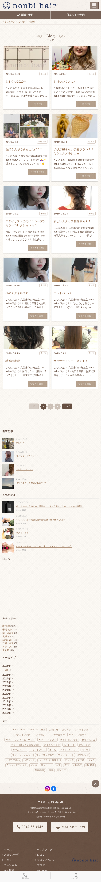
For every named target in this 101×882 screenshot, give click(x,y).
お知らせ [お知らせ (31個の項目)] (53, 729)
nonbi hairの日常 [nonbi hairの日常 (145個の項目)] (37, 729)
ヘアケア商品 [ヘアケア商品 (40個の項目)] (13, 760)
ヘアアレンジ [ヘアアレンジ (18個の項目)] (82, 755)
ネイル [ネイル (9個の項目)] (52, 750)
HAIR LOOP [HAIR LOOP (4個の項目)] (19, 729)
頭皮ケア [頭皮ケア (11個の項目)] (61, 770)
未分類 (5, 650)
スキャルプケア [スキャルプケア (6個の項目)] (52, 745)
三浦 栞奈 (8, 643)
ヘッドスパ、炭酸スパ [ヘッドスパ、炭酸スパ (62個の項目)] (50, 760)
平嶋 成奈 (7, 629)
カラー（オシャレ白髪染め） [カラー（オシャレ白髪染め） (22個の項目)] (25, 745)
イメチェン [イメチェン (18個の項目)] (39, 734)
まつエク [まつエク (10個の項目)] (66, 729)
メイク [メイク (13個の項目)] (91, 760)
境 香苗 (6, 636)
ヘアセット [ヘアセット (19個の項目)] (29, 760)
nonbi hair (7, 640)
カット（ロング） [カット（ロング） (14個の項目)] (69, 739)
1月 (6, 669)
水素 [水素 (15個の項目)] (58, 765)
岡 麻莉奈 (8, 633)
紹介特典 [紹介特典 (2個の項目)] (89, 765)
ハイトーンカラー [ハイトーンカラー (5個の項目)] (69, 750)
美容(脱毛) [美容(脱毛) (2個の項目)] (40, 770)
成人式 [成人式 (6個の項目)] (34, 765)
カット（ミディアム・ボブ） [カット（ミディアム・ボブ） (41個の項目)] (20, 739)
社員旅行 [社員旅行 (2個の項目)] (77, 765)
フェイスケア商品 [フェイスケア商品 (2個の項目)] (45, 755)
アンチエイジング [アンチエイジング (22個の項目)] (21, 734)
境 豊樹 (6, 626)
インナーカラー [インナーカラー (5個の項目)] (57, 734)
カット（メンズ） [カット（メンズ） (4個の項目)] (47, 739)
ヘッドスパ (8, 646)
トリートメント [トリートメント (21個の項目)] (38, 750)
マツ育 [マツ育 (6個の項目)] (81, 760)
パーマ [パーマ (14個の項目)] (85, 750)
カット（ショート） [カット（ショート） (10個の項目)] (79, 734)
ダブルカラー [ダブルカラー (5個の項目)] (19, 750)
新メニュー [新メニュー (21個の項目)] (46, 765)
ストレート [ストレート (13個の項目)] (69, 745)
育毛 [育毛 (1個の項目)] (51, 770)
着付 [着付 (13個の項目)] (66, 765)
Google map (63, 808)
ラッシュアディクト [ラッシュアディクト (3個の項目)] (17, 765)
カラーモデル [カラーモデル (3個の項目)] (88, 739)
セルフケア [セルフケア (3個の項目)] (84, 745)
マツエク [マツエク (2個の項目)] (69, 760)
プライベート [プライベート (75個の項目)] (64, 755)
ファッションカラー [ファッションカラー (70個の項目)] (22, 755)
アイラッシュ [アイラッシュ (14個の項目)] (81, 729)
